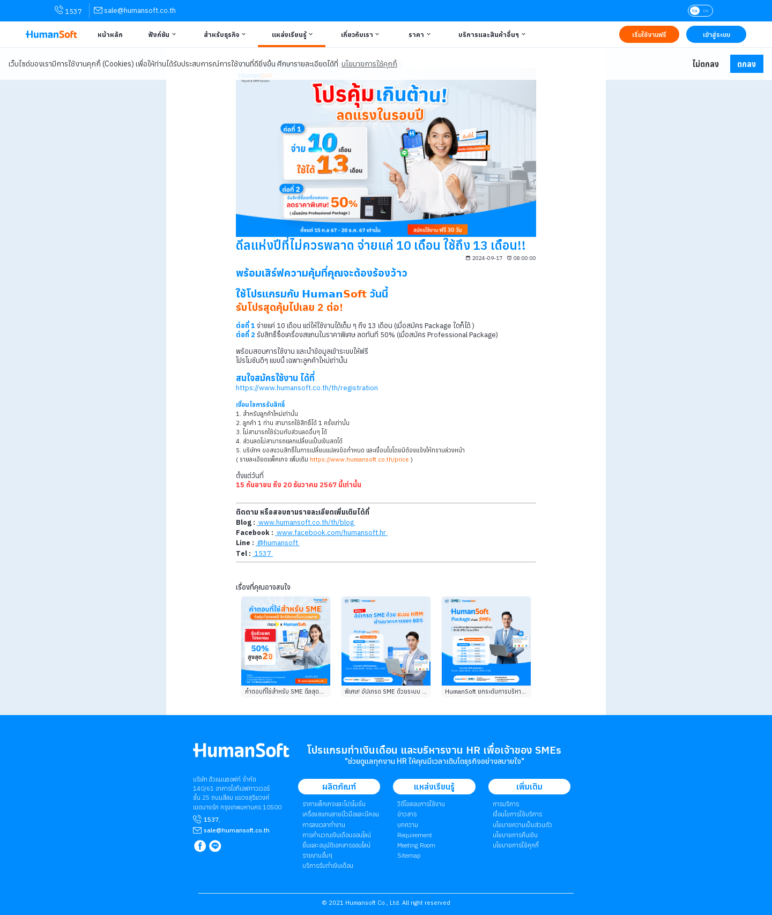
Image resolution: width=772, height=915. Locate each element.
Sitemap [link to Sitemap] (408, 855)
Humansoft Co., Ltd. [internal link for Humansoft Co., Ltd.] (372, 902)
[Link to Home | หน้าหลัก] (108, 34)
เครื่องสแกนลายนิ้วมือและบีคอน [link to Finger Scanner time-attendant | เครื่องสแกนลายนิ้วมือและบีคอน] (340, 814)
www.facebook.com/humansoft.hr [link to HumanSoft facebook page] (331, 532)
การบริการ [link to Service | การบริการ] (506, 804)
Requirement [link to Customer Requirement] (414, 835)
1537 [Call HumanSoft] (263, 553)
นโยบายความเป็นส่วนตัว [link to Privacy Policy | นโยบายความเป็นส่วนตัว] (522, 825)
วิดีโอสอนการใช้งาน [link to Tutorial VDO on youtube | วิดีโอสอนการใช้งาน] (421, 804)
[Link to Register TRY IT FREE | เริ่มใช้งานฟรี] (649, 34)
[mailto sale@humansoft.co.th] (237, 830)
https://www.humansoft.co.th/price (359, 459)
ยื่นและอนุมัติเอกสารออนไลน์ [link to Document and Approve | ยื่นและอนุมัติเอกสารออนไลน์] (336, 845)
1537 (211, 819)
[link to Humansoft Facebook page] (201, 846)
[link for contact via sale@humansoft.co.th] (135, 10)
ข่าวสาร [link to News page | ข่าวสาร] (407, 814)
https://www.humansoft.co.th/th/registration (307, 387)
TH (694, 10)
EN (706, 10)
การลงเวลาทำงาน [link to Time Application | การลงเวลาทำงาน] (323, 825)
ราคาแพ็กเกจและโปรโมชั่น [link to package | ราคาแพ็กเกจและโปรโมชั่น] (334, 804)
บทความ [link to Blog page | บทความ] (407, 825)
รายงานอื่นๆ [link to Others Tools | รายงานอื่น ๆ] (317, 855)
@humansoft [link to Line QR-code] (278, 542)
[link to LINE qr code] (216, 846)
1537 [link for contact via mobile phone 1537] (68, 10)
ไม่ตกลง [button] (705, 64)
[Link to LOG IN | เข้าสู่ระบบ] (716, 34)
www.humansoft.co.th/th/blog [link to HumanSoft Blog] (306, 522)
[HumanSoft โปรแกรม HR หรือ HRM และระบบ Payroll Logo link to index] (51, 35)
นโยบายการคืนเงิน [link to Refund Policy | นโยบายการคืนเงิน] (515, 835)
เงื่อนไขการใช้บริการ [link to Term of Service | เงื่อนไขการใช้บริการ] (517, 814)
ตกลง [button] (746, 64)
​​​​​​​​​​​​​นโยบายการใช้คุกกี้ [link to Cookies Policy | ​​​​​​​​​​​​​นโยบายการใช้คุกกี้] (516, 845)
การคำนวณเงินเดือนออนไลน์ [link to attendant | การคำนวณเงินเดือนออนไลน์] (336, 835)
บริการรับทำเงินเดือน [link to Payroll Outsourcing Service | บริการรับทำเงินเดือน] (327, 865)
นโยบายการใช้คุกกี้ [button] (369, 64)
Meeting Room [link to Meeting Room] (416, 845)
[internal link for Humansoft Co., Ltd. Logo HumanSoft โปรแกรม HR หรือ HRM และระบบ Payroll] (241, 754)
